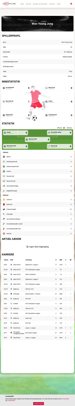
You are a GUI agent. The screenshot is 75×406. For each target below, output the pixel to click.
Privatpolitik (65, 399)
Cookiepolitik (11, 400)
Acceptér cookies (38, 403)
